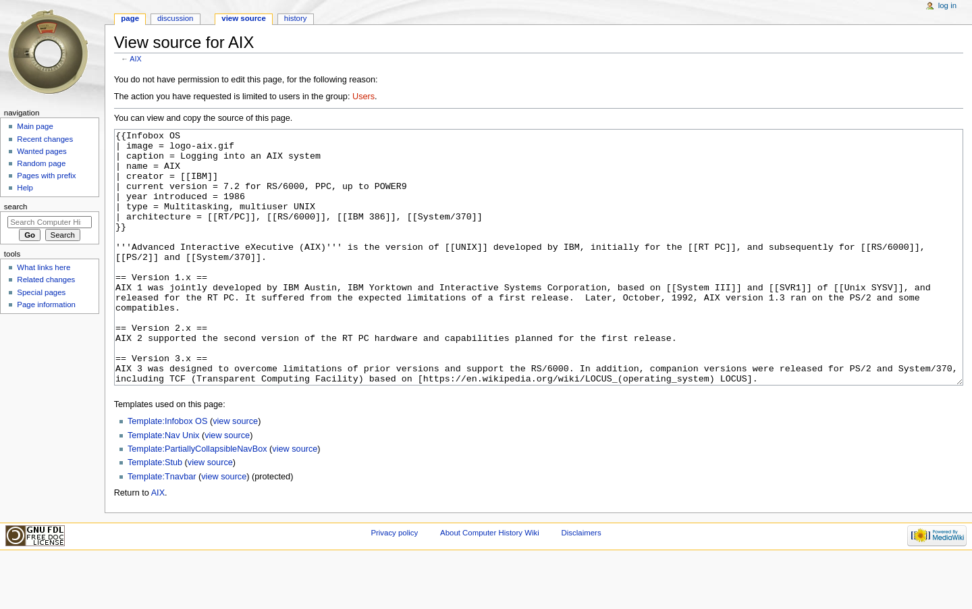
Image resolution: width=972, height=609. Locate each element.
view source (235, 472)
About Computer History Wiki (489, 583)
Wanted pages (41, 151)
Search (16, 207)
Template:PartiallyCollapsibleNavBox (197, 499)
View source (243, 18)
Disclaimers (581, 583)
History (295, 18)
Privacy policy (394, 583)
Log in (947, 5)
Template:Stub (155, 513)
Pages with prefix (46, 175)
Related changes (46, 279)
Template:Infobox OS (167, 472)
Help (25, 188)
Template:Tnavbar (162, 527)
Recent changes (45, 139)
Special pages (41, 292)
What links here (43, 267)
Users (363, 96)
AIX (135, 59)
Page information (46, 304)
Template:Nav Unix (163, 486)
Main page (35, 126)
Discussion (175, 18)
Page (130, 18)
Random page (41, 163)
